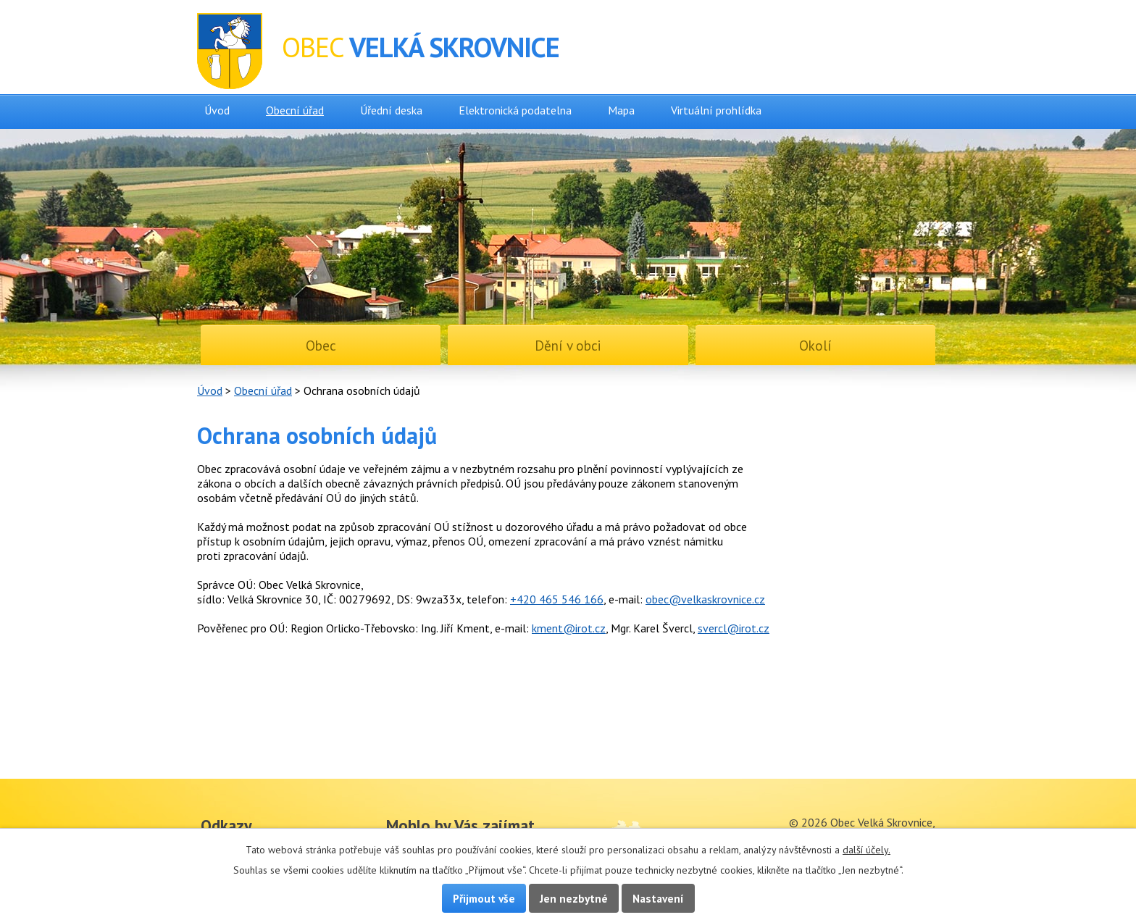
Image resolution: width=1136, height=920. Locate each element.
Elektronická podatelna (515, 110)
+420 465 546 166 (557, 599)
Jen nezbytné (574, 898)
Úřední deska (391, 110)
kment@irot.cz (569, 628)
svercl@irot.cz (733, 628)
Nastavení (658, 898)
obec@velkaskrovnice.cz (705, 599)
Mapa (621, 110)
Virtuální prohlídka (716, 110)
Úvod (217, 110)
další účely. (866, 849)
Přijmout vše (484, 898)
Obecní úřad (295, 110)
